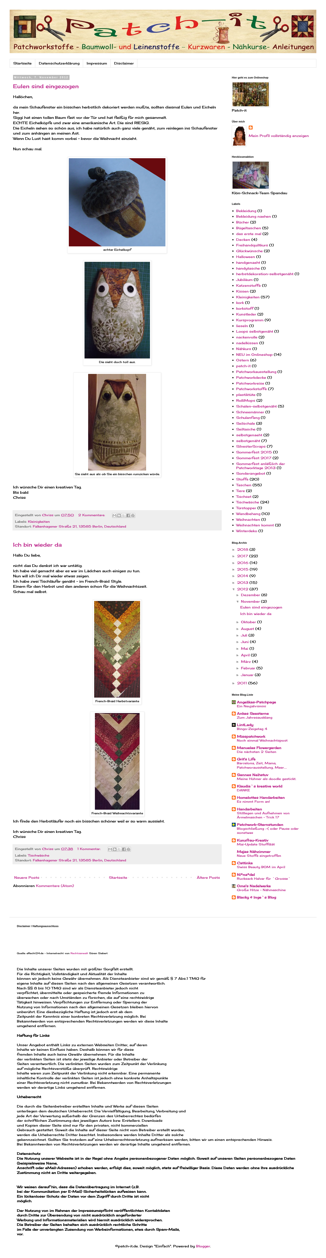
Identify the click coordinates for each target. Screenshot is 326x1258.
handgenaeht (248, 262)
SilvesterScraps (251, 446)
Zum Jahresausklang (254, 717)
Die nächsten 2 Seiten (256, 752)
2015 (243, 569)
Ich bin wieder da (37, 544)
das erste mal (248, 234)
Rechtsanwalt (79, 953)
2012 (243, 589)
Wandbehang (248, 514)
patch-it (243, 366)
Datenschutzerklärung (59, 63)
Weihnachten (248, 519)
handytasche (248, 268)
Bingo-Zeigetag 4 (252, 729)
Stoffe (242, 479)
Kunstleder (246, 314)
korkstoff (244, 308)
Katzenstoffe (248, 285)
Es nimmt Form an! (253, 801)
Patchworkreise (250, 383)
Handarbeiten (249, 809)
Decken (243, 239)
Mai (245, 648)
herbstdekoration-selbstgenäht (264, 274)
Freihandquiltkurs (252, 245)
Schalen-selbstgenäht (256, 406)
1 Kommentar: (89, 849)
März (246, 661)
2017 (243, 556)
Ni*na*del (246, 874)
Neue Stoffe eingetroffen (259, 856)
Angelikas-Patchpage (256, 702)
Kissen (242, 291)
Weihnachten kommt (255, 525)
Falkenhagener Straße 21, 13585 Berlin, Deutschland (79, 526)
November (251, 601)
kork (240, 302)
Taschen (243, 485)
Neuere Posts (26, 877)
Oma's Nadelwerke (254, 886)
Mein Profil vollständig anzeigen (279, 136)
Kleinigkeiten (39, 521)
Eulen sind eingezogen (46, 86)
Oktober (249, 622)
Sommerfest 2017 (253, 458)
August (248, 629)
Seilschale (245, 423)
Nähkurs (243, 349)
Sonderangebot (250, 473)
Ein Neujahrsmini (251, 706)
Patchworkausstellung (256, 372)
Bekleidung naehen (253, 216)
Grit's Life (246, 759)
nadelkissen (247, 343)
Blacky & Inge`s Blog (256, 897)
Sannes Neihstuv (252, 775)
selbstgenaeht (249, 435)
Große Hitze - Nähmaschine (261, 890)
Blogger (203, 1246)
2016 (243, 563)
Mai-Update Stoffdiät (256, 844)
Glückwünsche (249, 251)
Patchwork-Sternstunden (260, 824)
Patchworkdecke (251, 377)
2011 (242, 683)
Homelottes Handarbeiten (261, 797)
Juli (244, 635)
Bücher (242, 222)
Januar (248, 675)
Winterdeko (246, 531)
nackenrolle (246, 337)
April (246, 655)
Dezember (251, 595)
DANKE (243, 790)
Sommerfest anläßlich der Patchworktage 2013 (260, 466)
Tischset (243, 496)
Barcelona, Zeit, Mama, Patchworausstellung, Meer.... (262, 765)
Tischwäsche (38, 855)
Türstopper (246, 508)
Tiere (240, 491)
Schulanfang (248, 417)
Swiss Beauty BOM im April (261, 867)
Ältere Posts (208, 877)
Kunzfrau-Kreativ (252, 840)
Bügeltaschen (248, 228)
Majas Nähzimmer (253, 852)
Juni (245, 642)
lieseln (242, 326)
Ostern (242, 360)
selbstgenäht (248, 441)
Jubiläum (244, 280)
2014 (243, 576)
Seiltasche (245, 429)
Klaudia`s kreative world (259, 786)
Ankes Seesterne (253, 713)
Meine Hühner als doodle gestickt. (266, 779)
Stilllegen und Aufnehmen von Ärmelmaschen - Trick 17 (263, 815)
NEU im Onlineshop (254, 354)
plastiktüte (245, 395)
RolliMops (245, 400)
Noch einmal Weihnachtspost (262, 740)
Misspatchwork (251, 736)
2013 (243, 582)
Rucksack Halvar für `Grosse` (264, 878)
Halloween (245, 257)
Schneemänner (250, 412)
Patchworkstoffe (251, 389)
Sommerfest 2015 (254, 452)
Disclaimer (124, 63)
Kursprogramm (249, 320)
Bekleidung (246, 211)
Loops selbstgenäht (254, 331)
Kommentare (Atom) (55, 886)
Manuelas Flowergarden (259, 748)
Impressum (97, 63)
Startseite (22, 63)
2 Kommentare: (92, 515)
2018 (243, 549)
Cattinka (245, 863)
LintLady (245, 725)
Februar (248, 668)
